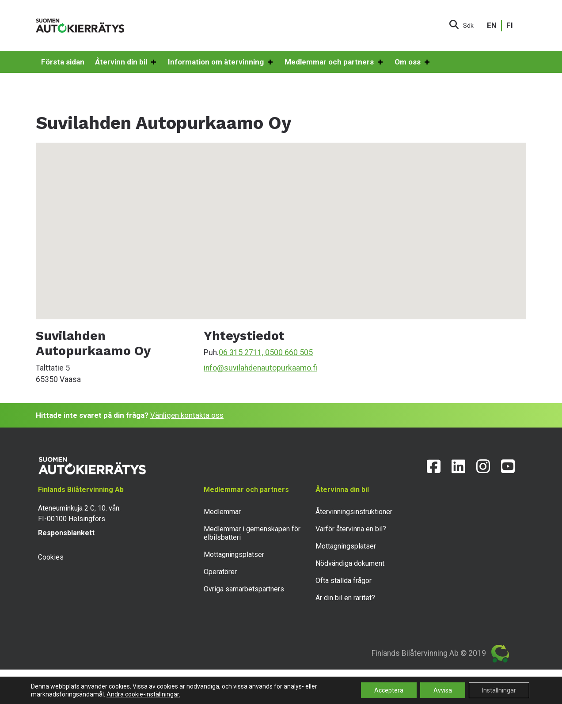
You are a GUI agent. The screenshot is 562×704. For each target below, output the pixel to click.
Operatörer (220, 572)
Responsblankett (66, 533)
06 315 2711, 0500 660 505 (266, 352)
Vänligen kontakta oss (187, 415)
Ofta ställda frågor (343, 580)
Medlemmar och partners (334, 62)
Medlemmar (222, 511)
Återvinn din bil (126, 62)
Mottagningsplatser (234, 554)
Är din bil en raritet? (345, 598)
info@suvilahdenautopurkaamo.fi (260, 367)
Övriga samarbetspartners (244, 589)
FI (509, 25)
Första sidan (62, 61)
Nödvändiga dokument (349, 563)
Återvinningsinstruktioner (353, 511)
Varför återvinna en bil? (350, 529)
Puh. (211, 352)
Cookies (51, 557)
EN (492, 25)
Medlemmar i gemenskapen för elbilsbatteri (252, 533)
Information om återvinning (221, 62)
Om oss (413, 62)
